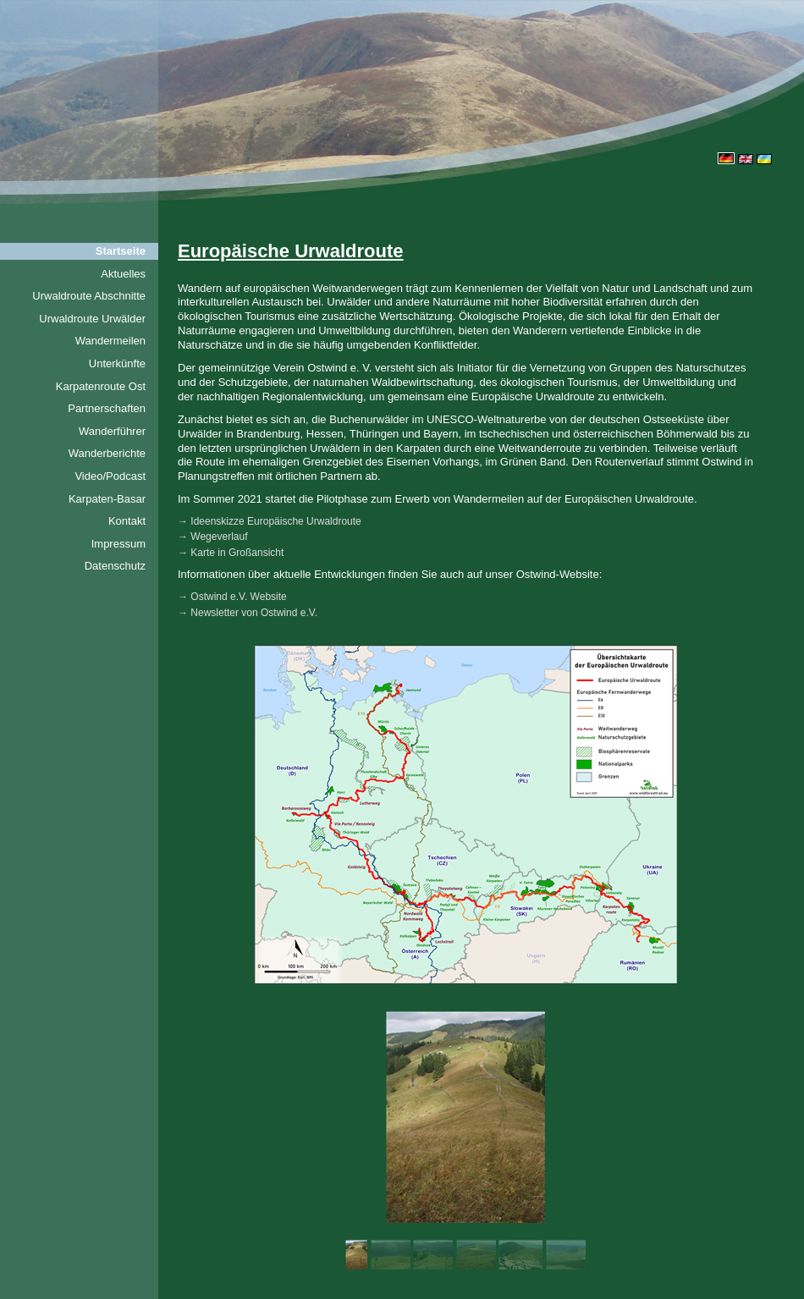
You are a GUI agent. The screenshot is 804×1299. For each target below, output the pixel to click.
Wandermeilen (110, 340)
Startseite (121, 251)
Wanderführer (112, 431)
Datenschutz (115, 565)
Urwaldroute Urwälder (92, 318)
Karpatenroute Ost (101, 386)
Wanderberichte (107, 453)
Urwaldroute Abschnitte (89, 295)
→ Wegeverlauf (212, 536)
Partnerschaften (107, 408)
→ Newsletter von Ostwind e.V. (247, 613)
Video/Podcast (110, 476)
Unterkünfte (117, 363)
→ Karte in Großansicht (231, 553)
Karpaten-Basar (107, 499)
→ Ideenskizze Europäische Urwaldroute (269, 521)
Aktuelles (123, 273)
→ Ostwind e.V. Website (232, 597)
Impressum (118, 543)
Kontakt (127, 521)
